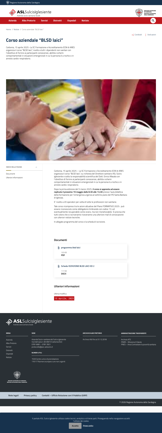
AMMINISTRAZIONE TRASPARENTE (134, 355)
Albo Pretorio (28, 23)
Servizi (44, 23)
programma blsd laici (71, 267)
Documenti (10, 181)
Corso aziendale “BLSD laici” (34, 32)
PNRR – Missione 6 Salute (132, 365)
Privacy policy (88, 425)
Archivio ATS (126, 362)
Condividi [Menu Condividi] (136, 38)
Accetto (75, 425)
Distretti (57, 23)
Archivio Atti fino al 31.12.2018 (96, 362)
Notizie (85, 23)
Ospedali (71, 23)
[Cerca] (153, 24)
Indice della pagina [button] (14, 174)
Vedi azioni (150, 38)
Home (8, 32)
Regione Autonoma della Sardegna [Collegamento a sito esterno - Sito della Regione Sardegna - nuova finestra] (25, 2)
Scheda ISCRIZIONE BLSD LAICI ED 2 (79, 286)
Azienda (12, 23)
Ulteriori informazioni (14, 185)
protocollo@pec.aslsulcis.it (43, 371)
